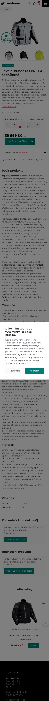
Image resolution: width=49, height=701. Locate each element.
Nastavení (14, 371)
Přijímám (34, 371)
